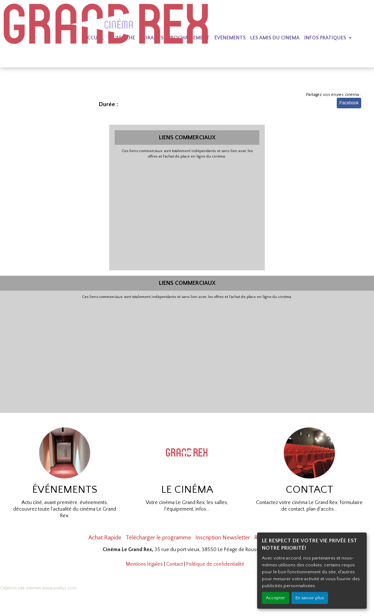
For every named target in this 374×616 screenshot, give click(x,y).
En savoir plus (309, 597)
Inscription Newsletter (222, 537)
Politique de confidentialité (215, 564)
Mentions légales (144, 564)
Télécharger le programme (158, 537)
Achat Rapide (104, 537)
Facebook (349, 102)
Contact (174, 564)
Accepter (275, 597)
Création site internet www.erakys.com (38, 588)
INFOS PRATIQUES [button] (325, 38)
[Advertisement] (187, 214)
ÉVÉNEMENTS (230, 38)
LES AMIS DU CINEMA (274, 38)
